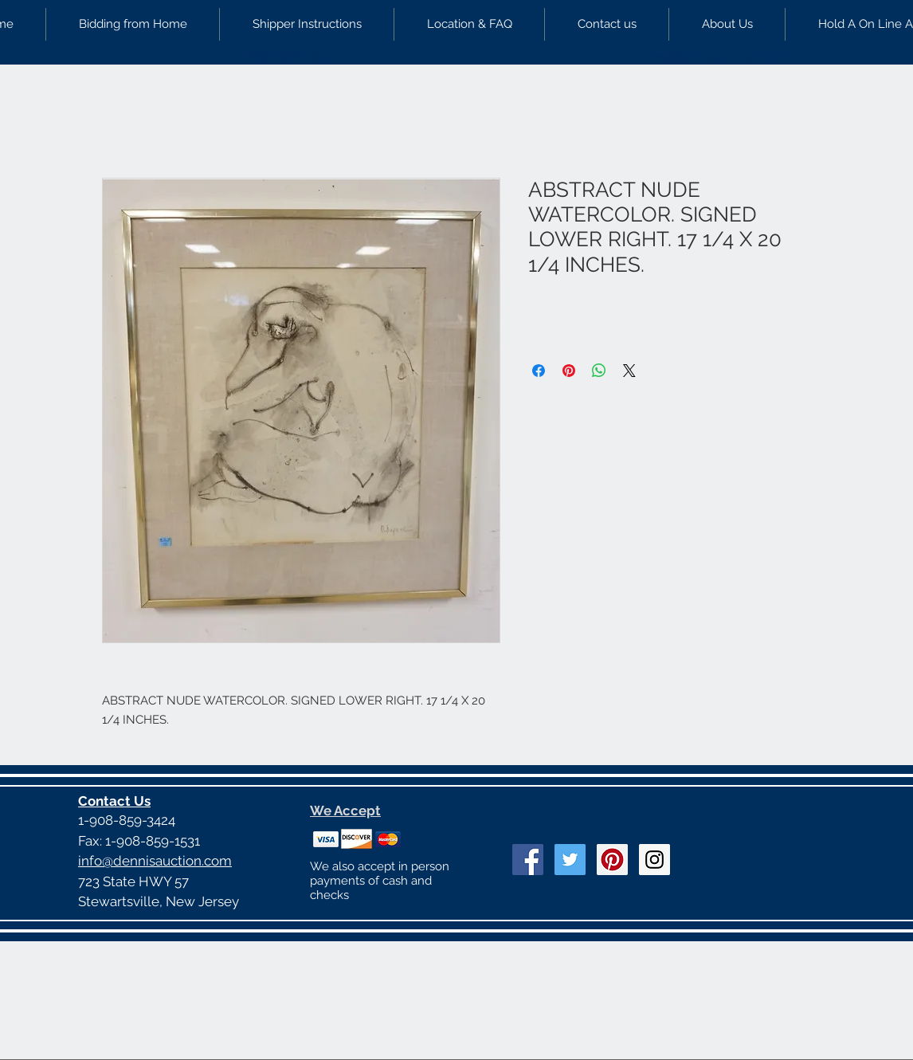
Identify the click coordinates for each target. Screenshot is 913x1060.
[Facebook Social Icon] (527, 859)
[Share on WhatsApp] (599, 370)
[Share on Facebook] (538, 370)
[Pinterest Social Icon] (612, 859)
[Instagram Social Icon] (654, 859)
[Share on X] (629, 370)
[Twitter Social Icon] (570, 859)
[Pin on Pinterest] (568, 370)
